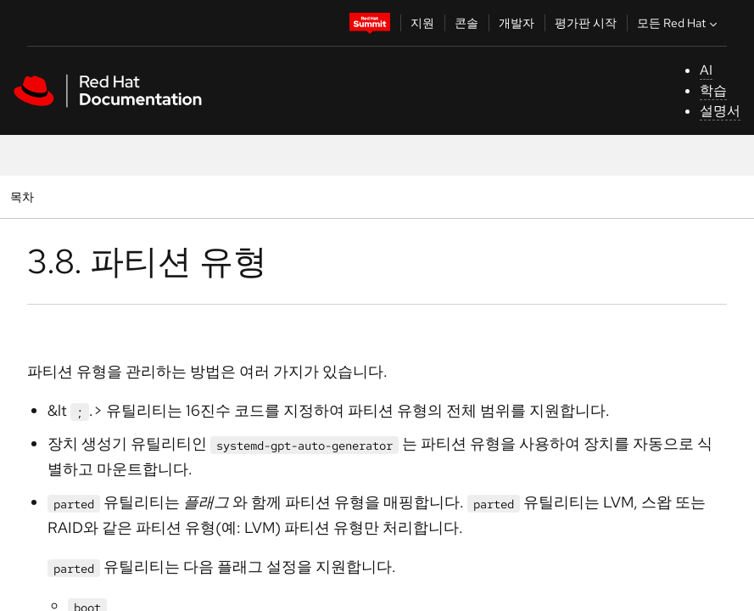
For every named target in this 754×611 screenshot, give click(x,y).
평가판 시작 (586, 23)
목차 (24, 196)
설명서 (720, 111)
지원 (422, 23)
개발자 (516, 23)
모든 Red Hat (679, 23)
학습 (713, 90)
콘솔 (466, 23)
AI (706, 70)
